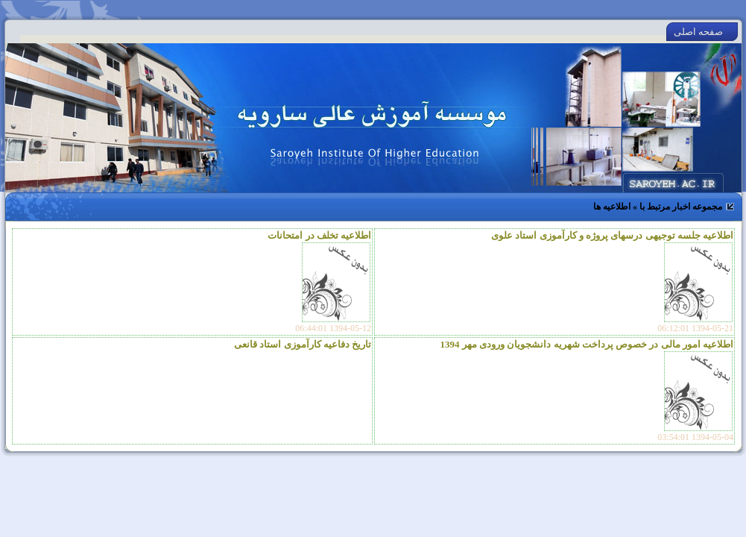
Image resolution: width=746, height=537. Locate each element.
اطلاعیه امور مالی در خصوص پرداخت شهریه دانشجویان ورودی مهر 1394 (587, 344)
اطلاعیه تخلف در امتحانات (319, 235)
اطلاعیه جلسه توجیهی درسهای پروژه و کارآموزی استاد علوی (612, 235)
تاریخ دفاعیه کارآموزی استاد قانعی (302, 344)
